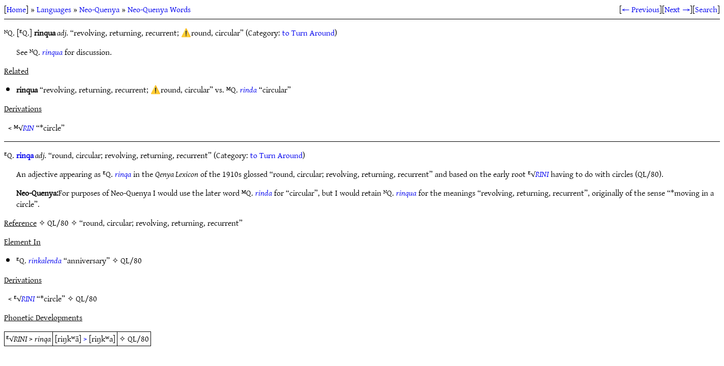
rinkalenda (45, 260)
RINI (542, 174)
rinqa (25, 155)
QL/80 (131, 260)
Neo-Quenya (99, 9)
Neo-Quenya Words (159, 9)
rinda (248, 89)
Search (706, 9)
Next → (677, 9)
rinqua (52, 52)
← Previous (640, 9)
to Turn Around (308, 32)
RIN (28, 127)
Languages (54, 9)
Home (16, 9)
